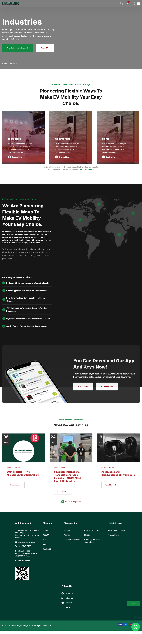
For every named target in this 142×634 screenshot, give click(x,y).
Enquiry (133, 603)
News (9, 540)
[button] (135, 627)
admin (63, 540)
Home (4, 64)
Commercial (62, 138)
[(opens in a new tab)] (23, 521)
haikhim (17, 540)
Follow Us (66, 586)
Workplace (14, 138)
